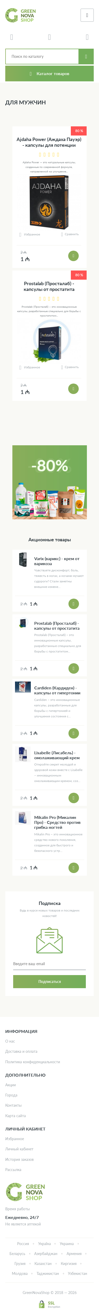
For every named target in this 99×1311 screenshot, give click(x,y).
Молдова (20, 1273)
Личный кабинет (19, 1149)
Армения (74, 1253)
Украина (67, 1243)
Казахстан (43, 1263)
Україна (44, 1243)
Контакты (13, 1105)
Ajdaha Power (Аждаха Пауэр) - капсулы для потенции (49, 142)
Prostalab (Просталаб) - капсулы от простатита (49, 286)
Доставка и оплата (21, 1051)
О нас (10, 1041)
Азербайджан (45, 1253)
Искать (86, 56)
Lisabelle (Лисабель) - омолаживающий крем (57, 755)
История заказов (19, 1159)
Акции (10, 1085)
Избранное (14, 1138)
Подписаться (49, 981)
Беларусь (17, 1253)
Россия (23, 1243)
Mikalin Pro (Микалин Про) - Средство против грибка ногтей (57, 822)
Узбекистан (77, 1273)
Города (11, 1095)
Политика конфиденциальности (32, 1062)
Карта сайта (15, 1115)
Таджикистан (48, 1273)
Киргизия (69, 1263)
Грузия (20, 1263)
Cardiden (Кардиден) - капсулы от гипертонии (57, 690)
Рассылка (13, 1169)
